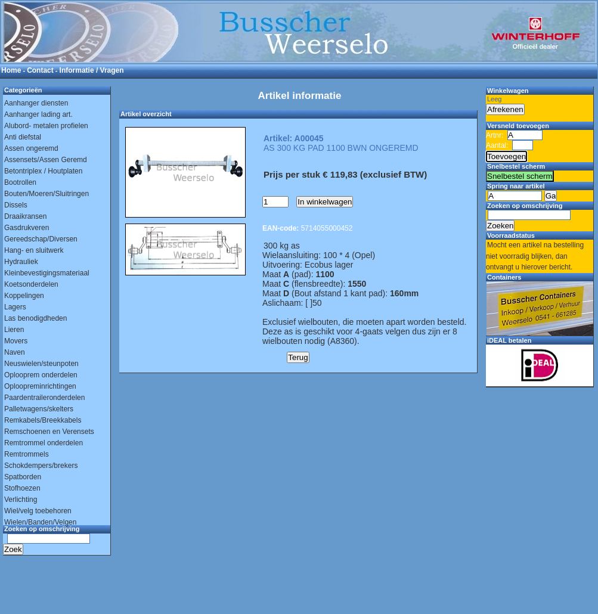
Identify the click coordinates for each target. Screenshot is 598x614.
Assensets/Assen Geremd (45, 160)
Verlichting (20, 499)
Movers (15, 341)
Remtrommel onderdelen (43, 443)
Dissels (15, 205)
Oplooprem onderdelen (41, 375)
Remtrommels (26, 454)
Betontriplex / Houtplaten (43, 171)
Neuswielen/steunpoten (41, 363)
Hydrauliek (21, 262)
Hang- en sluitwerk (33, 250)
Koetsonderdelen (31, 284)
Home (11, 70)
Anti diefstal (22, 137)
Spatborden (22, 477)
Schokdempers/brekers (41, 465)
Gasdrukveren (26, 228)
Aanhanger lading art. (38, 114)
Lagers (15, 307)
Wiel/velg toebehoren (38, 511)
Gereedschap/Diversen (41, 239)
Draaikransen (25, 216)
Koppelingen (24, 296)
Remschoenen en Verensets (49, 431)
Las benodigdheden (35, 318)
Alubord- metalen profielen (46, 126)
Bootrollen (20, 182)
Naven (14, 352)
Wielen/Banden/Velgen (40, 522)
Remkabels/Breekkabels (42, 420)
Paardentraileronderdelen (44, 397)
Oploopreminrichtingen (40, 386)
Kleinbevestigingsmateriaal (46, 273)
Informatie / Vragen (92, 70)
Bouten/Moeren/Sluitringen (46, 194)
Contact (40, 70)
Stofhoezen (22, 488)
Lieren (14, 329)
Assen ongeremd (31, 148)
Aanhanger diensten (36, 103)
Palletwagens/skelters (38, 409)
